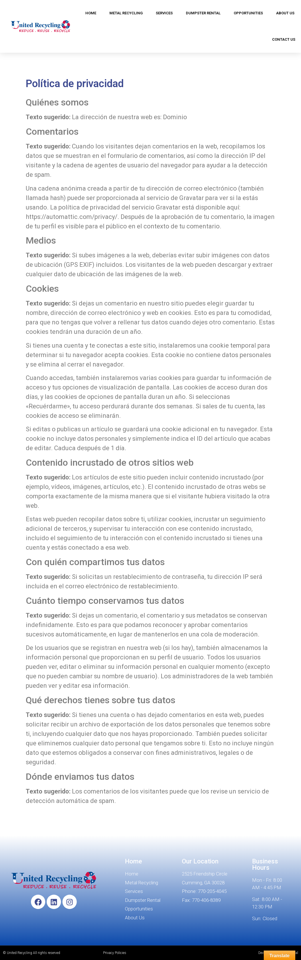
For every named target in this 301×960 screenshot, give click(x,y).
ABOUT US (285, 13)
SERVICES (164, 13)
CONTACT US (283, 39)
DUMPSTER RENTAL (203, 13)
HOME (90, 13)
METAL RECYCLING (126, 13)
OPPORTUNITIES (248, 13)
